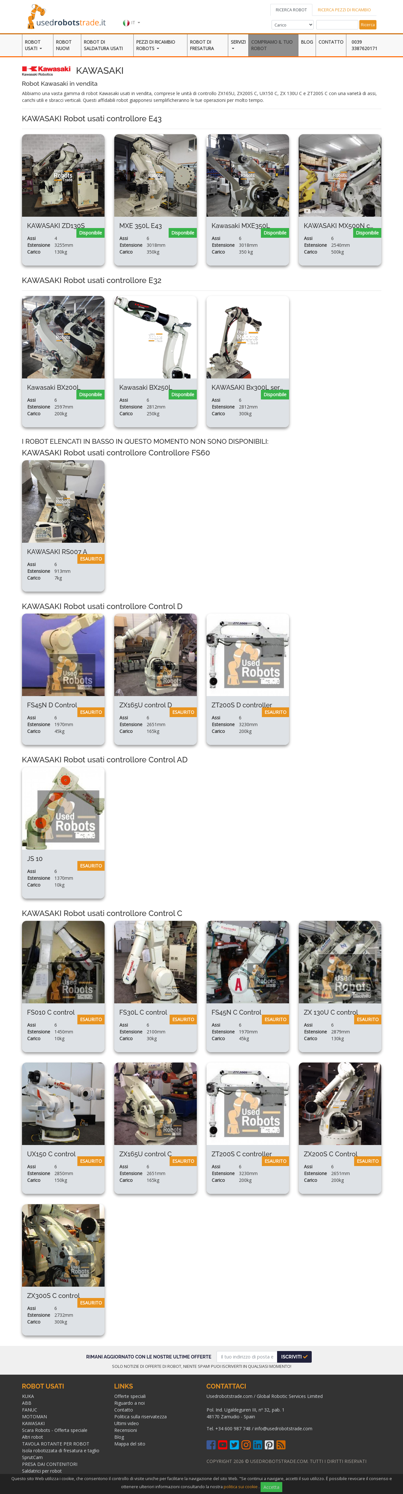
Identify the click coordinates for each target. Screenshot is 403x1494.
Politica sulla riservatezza (140, 1416)
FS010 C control (51, 1012)
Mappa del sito (129, 1444)
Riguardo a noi (129, 1403)
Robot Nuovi (64, 45)
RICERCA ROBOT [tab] (291, 10)
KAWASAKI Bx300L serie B (251, 387)
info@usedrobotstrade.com (283, 1428)
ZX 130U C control (331, 1012)
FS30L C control (143, 1012)
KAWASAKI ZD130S (56, 226)
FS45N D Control (52, 705)
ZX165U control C (145, 1154)
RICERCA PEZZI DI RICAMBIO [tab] (344, 10)
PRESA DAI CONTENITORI (49, 1464)
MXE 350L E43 (140, 226)
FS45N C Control (237, 1012)
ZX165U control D (145, 705)
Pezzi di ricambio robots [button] (155, 45)
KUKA (28, 1396)
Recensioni (125, 1430)
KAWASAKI (33, 1423)
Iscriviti (294, 1356)
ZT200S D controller (242, 705)
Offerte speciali (130, 1396)
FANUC (29, 1410)
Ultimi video (126, 1423)
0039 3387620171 (364, 45)
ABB (26, 1403)
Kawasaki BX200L (54, 387)
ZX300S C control (53, 1296)
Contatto (331, 42)
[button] (131, 16)
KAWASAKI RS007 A (57, 552)
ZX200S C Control (331, 1154)
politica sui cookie (241, 1486)
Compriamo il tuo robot (272, 45)
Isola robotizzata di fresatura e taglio (60, 1450)
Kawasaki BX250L (146, 387)
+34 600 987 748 (233, 1428)
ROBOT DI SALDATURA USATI (103, 45)
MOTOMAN (34, 1416)
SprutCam (32, 1457)
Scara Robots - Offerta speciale (54, 1430)
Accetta (271, 1487)
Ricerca (368, 24)
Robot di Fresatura (202, 45)
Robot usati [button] (32, 45)
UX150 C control (51, 1154)
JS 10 (35, 859)
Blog (307, 42)
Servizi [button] (238, 42)
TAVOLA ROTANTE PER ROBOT (55, 1444)
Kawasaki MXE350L (241, 226)
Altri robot (32, 1437)
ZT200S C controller (242, 1154)
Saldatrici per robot (42, 1471)
